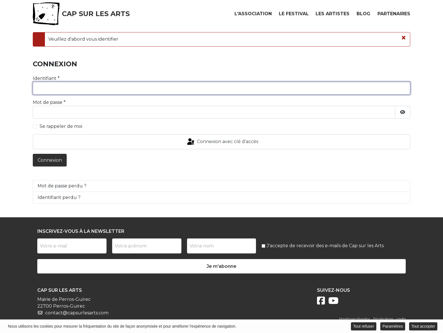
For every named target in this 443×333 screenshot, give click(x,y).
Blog (363, 13)
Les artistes (332, 13)
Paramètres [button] (393, 326)
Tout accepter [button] (423, 326)
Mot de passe (49, 102)
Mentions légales (354, 319)
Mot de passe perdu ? (62, 186)
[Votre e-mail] (72, 245)
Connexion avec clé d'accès (222, 142)
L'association (253, 13)
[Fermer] (403, 37)
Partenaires (393, 13)
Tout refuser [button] (363, 326)
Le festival (294, 13)
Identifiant (46, 78)
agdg (401, 319)
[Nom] (221, 245)
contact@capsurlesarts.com (76, 313)
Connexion (50, 160)
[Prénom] (146, 245)
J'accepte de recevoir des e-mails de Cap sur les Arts (325, 245)
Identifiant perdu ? (59, 197)
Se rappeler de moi (61, 126)
